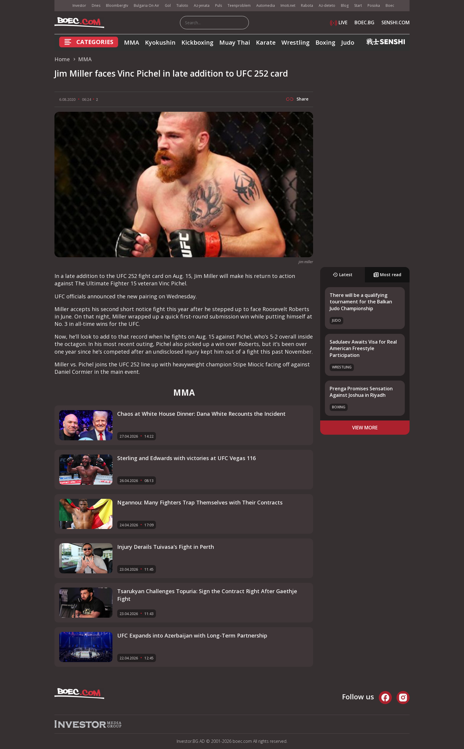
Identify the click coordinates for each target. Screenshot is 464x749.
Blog (345, 5)
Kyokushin (160, 42)
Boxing (325, 42)
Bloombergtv (117, 5)
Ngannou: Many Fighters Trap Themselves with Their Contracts (200, 502)
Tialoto (182, 5)
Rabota (307, 5)
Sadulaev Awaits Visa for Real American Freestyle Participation (363, 348)
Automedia (265, 5)
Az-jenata (202, 5)
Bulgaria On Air (146, 5)
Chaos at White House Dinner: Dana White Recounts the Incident (201, 413)
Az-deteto (327, 5)
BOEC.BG (364, 22)
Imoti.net (288, 5)
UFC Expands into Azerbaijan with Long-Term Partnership (192, 635)
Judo (347, 42)
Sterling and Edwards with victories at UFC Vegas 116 (186, 458)
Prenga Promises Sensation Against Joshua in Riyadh (361, 391)
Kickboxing (197, 42)
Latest (342, 274)
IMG (62, 6)
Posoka (374, 5)
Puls (218, 5)
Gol (168, 5)
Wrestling (295, 42)
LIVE (338, 22)
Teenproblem (239, 5)
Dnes (96, 5)
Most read (387, 274)
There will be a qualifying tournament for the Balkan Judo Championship (361, 302)
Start (358, 5)
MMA (131, 42)
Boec (390, 5)
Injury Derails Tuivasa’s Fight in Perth (165, 546)
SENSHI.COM (395, 22)
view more (365, 427)
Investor (79, 5)
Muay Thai (234, 42)
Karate (266, 42)
